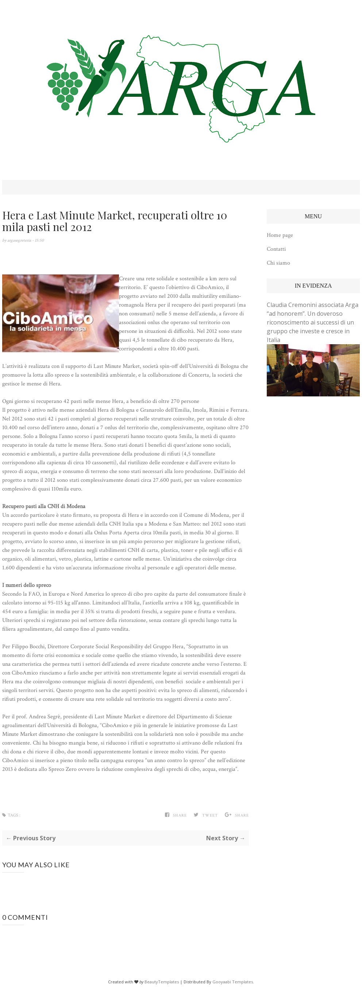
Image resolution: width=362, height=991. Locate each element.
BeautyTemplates (162, 981)
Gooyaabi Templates (232, 981)
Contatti (276, 249)
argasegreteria (19, 240)
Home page (280, 235)
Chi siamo (278, 263)
